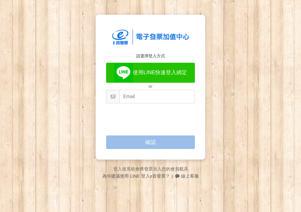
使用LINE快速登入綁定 (150, 72)
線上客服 (186, 175)
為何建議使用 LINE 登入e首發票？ (136, 175)
